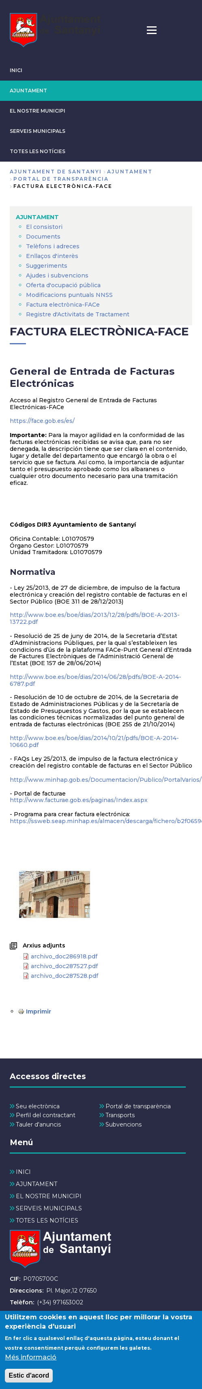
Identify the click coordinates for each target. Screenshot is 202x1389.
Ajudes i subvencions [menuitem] (57, 275)
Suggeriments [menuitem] (46, 265)
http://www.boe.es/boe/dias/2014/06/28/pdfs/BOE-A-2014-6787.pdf (95, 680)
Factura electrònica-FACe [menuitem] (63, 304)
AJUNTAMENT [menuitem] (37, 217)
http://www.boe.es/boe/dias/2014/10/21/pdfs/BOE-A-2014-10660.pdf (94, 741)
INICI (16, 70)
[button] (54, 894)
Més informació (30, 1364)
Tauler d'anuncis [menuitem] (38, 1124)
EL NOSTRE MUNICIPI (37, 111)
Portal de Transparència (61, 179)
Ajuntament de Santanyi (56, 172)
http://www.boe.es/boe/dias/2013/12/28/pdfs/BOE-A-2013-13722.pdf (95, 618)
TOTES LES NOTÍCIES (37, 151)
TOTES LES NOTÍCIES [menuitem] (47, 1220)
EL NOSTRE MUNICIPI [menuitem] (49, 1196)
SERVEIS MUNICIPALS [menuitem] (49, 1208)
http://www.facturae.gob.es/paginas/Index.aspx (79, 800)
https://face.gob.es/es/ (42, 421)
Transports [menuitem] (120, 1115)
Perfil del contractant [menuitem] (45, 1115)
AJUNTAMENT (28, 90)
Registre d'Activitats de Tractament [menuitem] (77, 314)
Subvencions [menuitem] (123, 1124)
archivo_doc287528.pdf (64, 975)
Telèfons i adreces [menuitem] (53, 246)
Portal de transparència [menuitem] (138, 1106)
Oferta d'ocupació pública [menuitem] (63, 285)
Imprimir (38, 1011)
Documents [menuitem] (43, 236)
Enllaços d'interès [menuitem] (52, 256)
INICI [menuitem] (23, 1172)
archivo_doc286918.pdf (64, 956)
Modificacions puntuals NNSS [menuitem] (69, 295)
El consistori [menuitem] (44, 226)
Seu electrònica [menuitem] (38, 1106)
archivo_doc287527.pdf (64, 966)
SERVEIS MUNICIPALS (37, 131)
